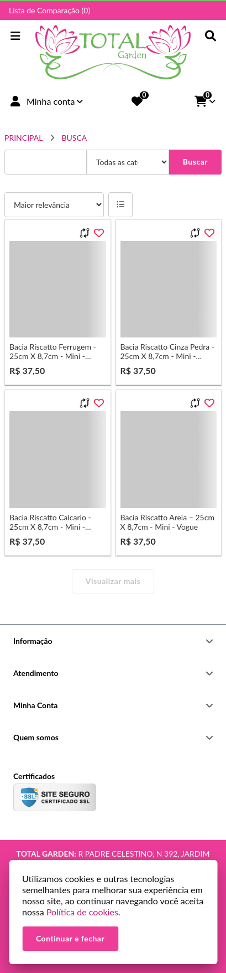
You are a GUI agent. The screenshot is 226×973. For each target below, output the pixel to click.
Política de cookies (82, 912)
